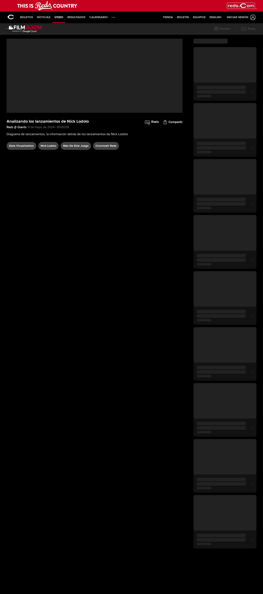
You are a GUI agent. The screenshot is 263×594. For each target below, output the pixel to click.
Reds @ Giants (17, 152)
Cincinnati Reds (106, 170)
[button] (222, 28)
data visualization (21, 170)
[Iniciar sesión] (240, 17)
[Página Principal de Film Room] (24, 29)
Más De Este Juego (76, 170)
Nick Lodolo (48, 170)
